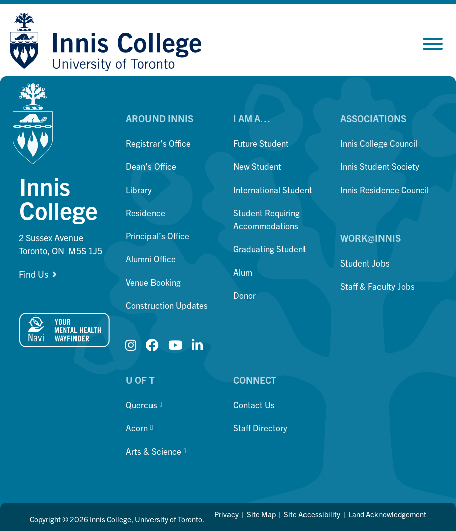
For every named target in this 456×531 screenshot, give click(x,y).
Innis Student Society (379, 166)
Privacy (226, 514)
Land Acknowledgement (387, 514)
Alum (242, 272)
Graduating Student (269, 248)
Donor (244, 295)
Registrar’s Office (158, 143)
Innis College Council (378, 143)
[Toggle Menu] (433, 44)
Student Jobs (365, 262)
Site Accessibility (312, 514)
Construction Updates (167, 305)
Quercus (144, 404)
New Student (257, 166)
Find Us (33, 274)
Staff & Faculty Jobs (377, 286)
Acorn (139, 427)
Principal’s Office (157, 235)
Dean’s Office (151, 166)
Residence (145, 212)
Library (139, 189)
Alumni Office (151, 258)
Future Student (261, 143)
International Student (272, 189)
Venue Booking (153, 282)
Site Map (261, 514)
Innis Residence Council (384, 189)
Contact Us (254, 404)
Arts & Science (156, 451)
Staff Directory (260, 427)
